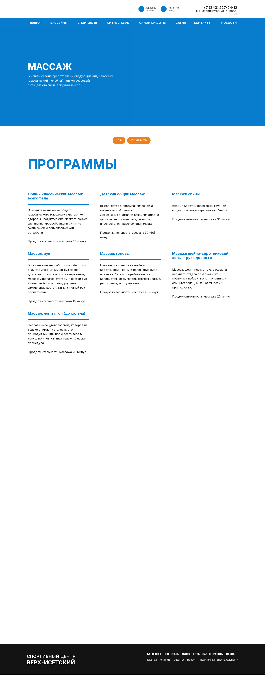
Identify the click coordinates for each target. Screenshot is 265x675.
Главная (35, 23)
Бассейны (154, 654)
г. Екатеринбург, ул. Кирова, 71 (216, 12)
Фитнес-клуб (191, 654)
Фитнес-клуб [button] (118, 23)
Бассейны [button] (58, 23)
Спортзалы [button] (87, 23)
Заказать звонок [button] (151, 9)
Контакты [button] (202, 23)
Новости (229, 23)
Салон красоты (212, 654)
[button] (141, 9)
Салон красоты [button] (152, 23)
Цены (119, 140)
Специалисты (139, 140)
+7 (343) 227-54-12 (220, 7)
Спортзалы (171, 654)
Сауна (181, 23)
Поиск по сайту (173, 9)
